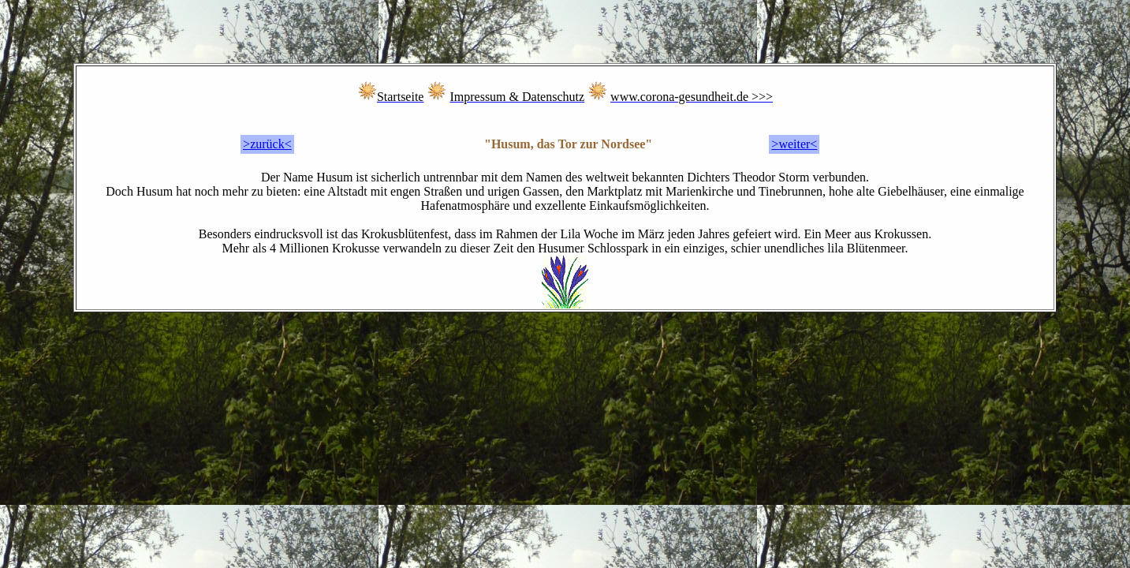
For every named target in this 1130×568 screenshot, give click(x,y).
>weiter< (794, 144)
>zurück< (267, 144)
